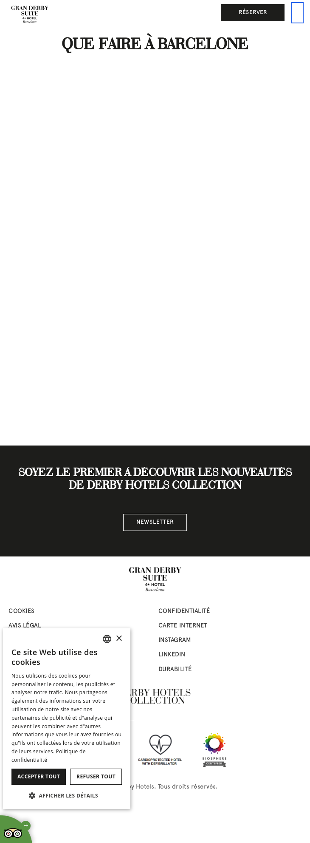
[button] (66, 795)
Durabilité (175, 670)
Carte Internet (182, 626)
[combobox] (107, 639)
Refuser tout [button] (96, 776)
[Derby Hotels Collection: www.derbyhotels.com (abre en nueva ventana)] (155, 697)
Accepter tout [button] (38, 776)
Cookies (21, 611)
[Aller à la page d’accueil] (29, 15)
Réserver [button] (253, 12)
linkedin (172, 655)
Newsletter (155, 522)
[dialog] (66, 718)
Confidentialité (184, 611)
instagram (174, 640)
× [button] (119, 639)
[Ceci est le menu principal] (297, 12)
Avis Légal (24, 626)
